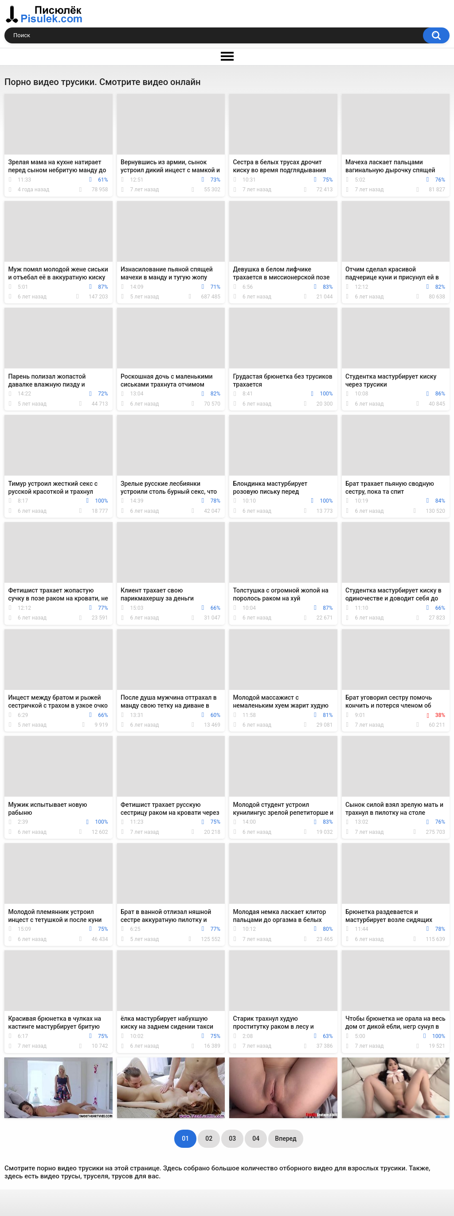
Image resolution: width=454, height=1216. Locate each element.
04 (255, 1138)
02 (208, 1138)
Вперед (285, 1138)
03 (232, 1138)
